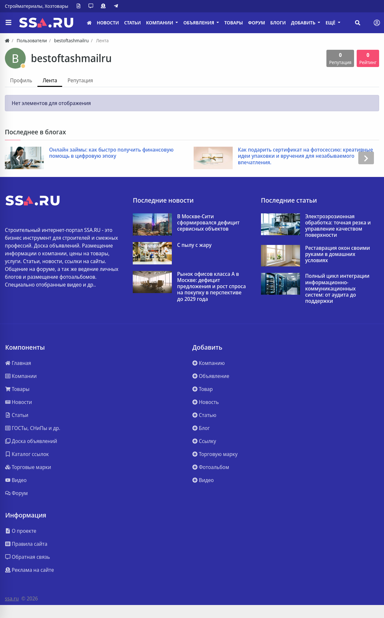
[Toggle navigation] (377, 22)
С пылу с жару (194, 245)
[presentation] (18, 158)
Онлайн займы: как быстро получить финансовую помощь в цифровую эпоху (111, 153)
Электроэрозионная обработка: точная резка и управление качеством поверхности (338, 225)
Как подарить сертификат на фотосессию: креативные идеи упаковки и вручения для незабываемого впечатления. (305, 156)
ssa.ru (12, 598)
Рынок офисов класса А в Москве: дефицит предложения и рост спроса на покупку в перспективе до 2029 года (211, 286)
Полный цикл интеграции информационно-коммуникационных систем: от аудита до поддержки (337, 288)
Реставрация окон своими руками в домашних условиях (337, 254)
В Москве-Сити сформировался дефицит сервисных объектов (208, 222)
